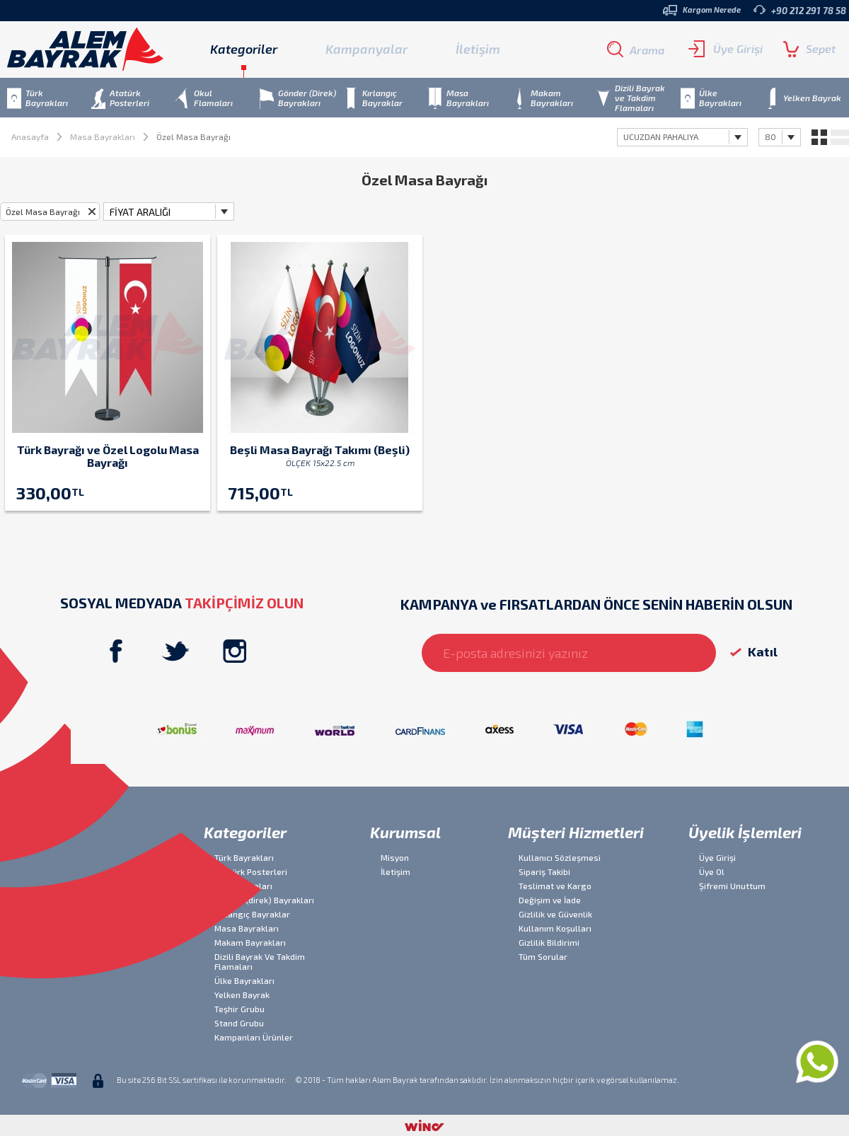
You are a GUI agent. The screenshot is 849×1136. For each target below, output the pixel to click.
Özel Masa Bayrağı (43, 211)
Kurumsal (405, 832)
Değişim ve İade (550, 900)
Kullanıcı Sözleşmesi (560, 857)
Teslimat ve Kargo (555, 886)
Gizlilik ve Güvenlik (555, 914)
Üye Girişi (725, 48)
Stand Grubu (239, 1023)
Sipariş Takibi (544, 871)
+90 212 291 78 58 (799, 10)
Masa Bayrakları (102, 136)
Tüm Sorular (543, 956)
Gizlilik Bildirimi (549, 942)
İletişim (478, 49)
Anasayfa (30, 136)
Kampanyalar (366, 49)
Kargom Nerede (702, 10)
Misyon (395, 857)
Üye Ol (711, 871)
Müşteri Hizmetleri (576, 832)
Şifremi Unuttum (732, 886)
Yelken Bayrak (242, 994)
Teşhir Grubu (239, 1009)
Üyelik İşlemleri (745, 832)
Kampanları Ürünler (253, 1037)
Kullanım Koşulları (555, 928)
